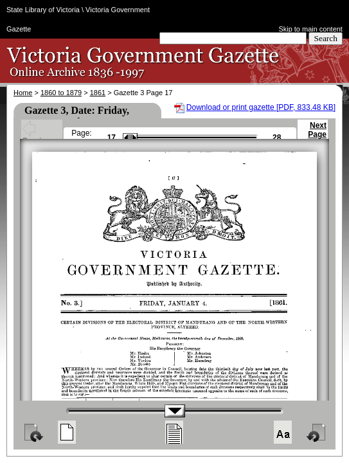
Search (325, 38)
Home (22, 92)
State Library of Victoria (43, 10)
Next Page (317, 135)
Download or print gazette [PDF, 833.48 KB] (261, 107)
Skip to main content (310, 29)
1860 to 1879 (61, 92)
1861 (97, 92)
